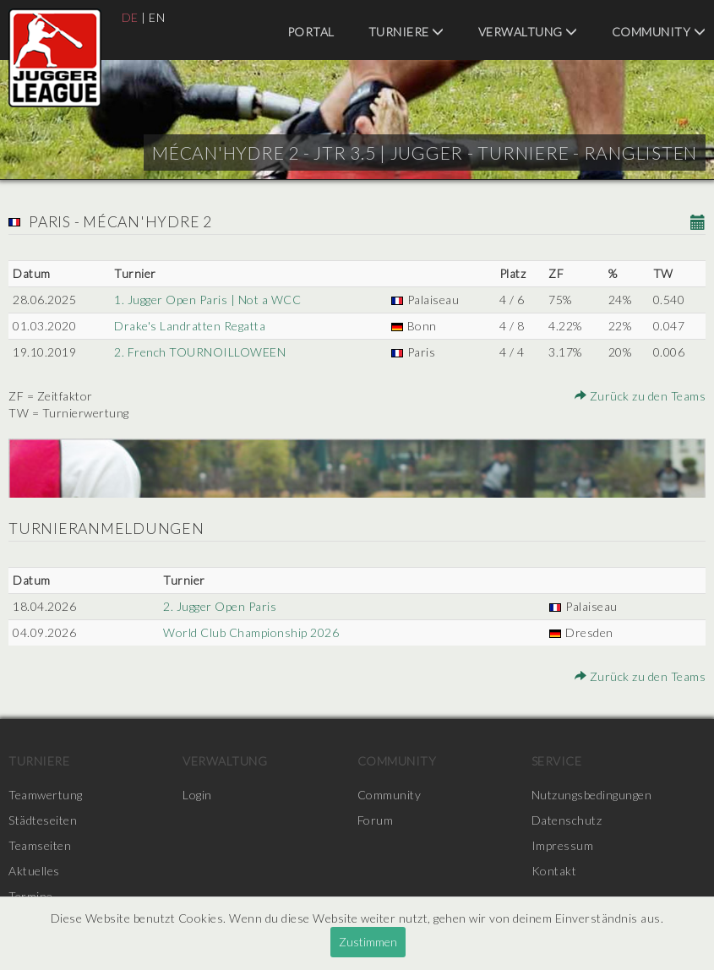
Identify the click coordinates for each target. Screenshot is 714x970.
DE (130, 17)
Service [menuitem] (556, 761)
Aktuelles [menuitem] (34, 871)
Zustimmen (368, 942)
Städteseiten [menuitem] (42, 820)
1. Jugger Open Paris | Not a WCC (207, 299)
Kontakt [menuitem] (554, 871)
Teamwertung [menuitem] (45, 794)
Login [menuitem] (197, 794)
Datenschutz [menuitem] (566, 820)
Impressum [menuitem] (562, 845)
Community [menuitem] (659, 32)
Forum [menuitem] (375, 820)
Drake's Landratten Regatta (189, 326)
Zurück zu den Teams (640, 396)
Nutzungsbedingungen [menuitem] (591, 794)
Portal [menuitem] (311, 32)
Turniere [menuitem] (406, 32)
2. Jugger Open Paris (219, 606)
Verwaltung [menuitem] (528, 32)
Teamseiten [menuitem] (39, 845)
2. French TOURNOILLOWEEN (200, 352)
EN (157, 17)
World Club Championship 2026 (251, 632)
